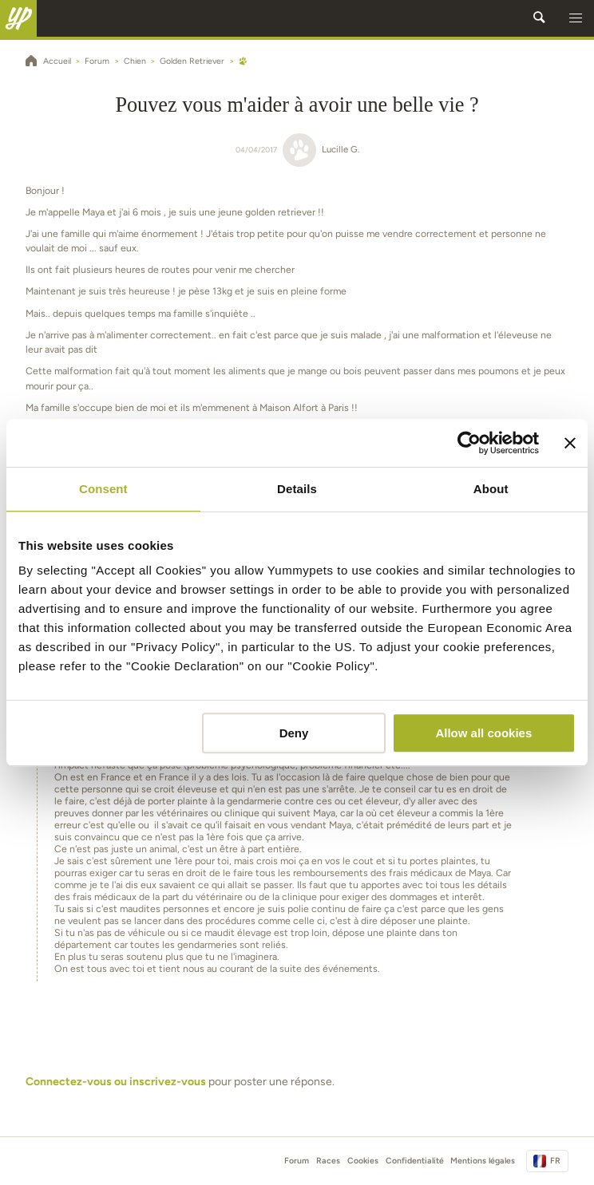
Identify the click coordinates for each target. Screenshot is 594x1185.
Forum (296, 1160)
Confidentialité (415, 1160)
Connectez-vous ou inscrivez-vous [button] (116, 1081)
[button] (575, 18)
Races (328, 1160)
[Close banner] (570, 442)
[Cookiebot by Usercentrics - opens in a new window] (469, 443)
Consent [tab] (103, 489)
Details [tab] (297, 489)
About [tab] (491, 489)
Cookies (362, 1160)
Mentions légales (482, 1160)
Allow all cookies (483, 733)
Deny (294, 733)
